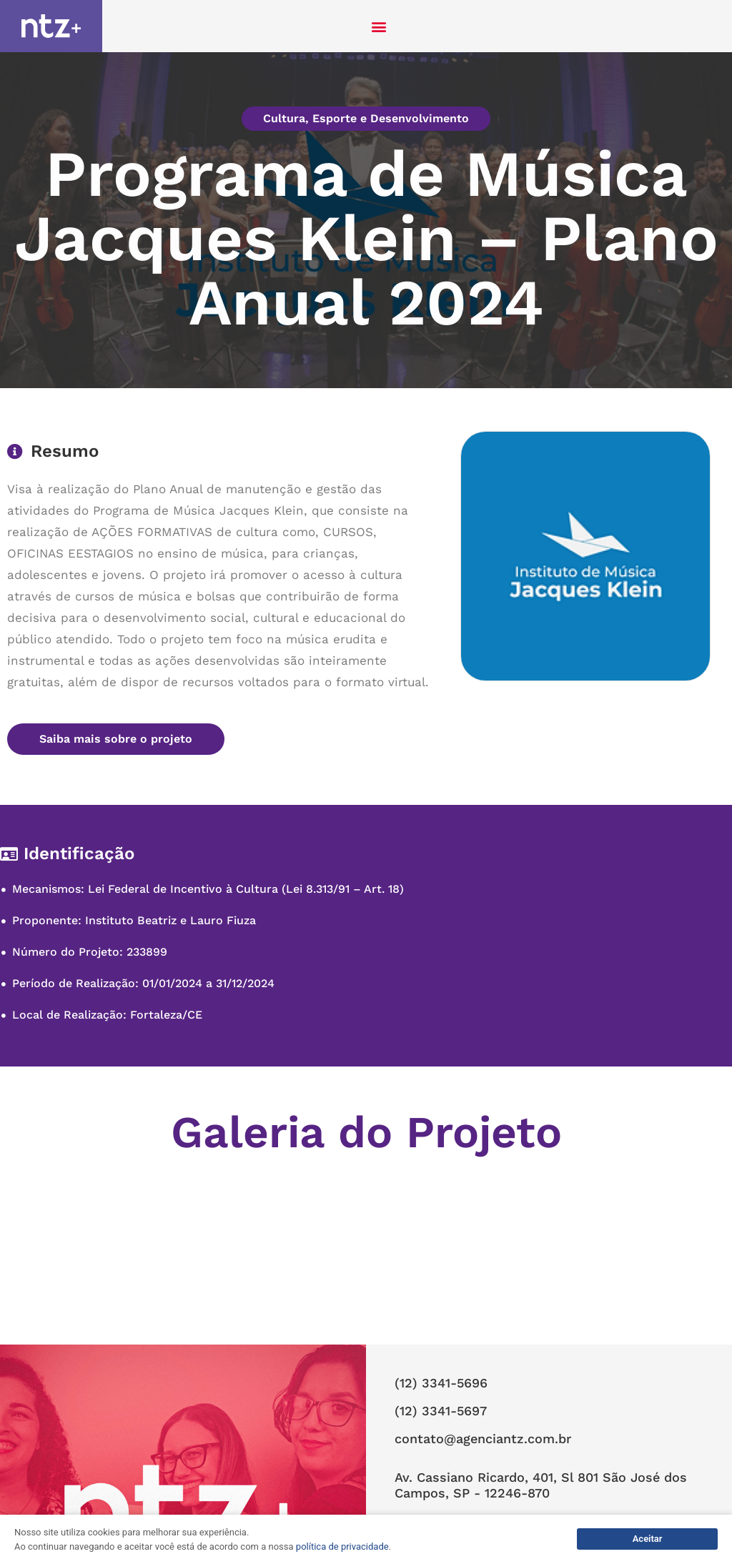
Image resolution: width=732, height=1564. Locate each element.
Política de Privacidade (455, 1466)
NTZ (406, 1491)
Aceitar (648, 1538)
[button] (379, 26)
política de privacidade (342, 1546)
